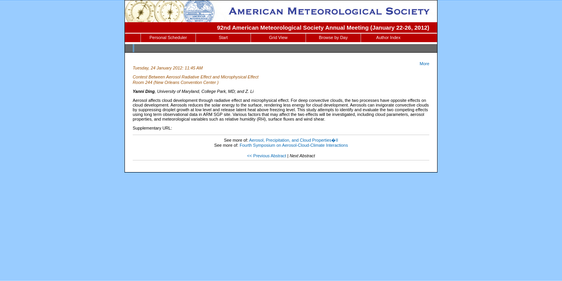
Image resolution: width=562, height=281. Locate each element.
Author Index (388, 37)
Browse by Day (333, 37)
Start (223, 37)
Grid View (278, 37)
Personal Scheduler (168, 37)
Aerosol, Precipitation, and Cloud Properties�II (293, 140)
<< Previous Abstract (266, 155)
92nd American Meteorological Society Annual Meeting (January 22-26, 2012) (323, 27)
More (424, 63)
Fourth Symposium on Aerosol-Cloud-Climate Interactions (294, 145)
